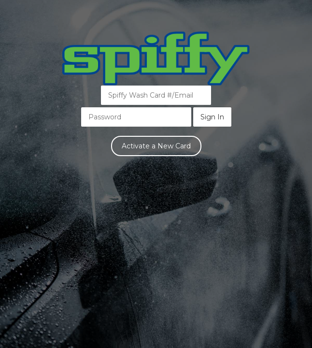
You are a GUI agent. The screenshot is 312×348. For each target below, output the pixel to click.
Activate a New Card (156, 146)
